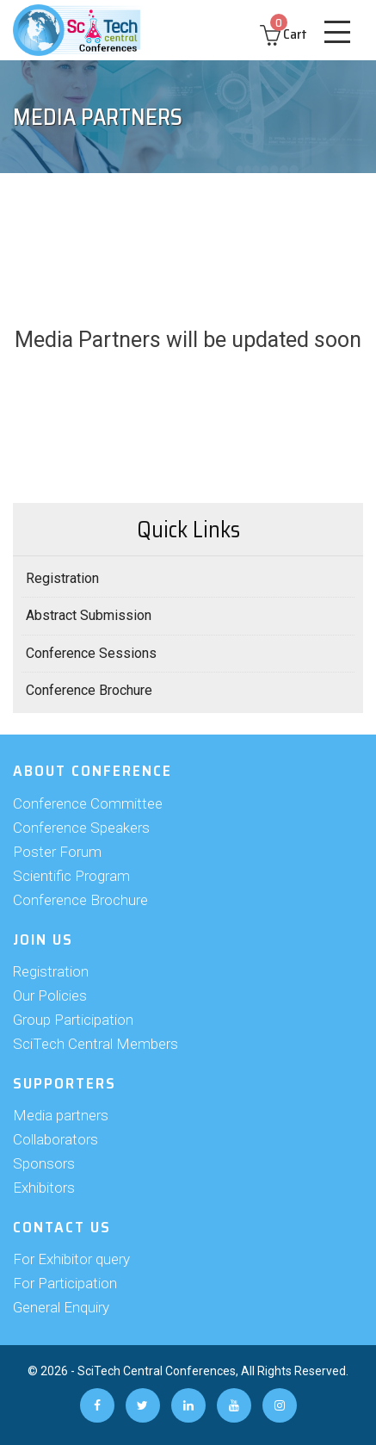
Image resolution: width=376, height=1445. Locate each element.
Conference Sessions (91, 653)
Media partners (60, 1115)
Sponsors (44, 1163)
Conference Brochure (89, 690)
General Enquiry (61, 1307)
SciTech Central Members (95, 1043)
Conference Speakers (81, 827)
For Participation (65, 1283)
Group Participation (73, 1019)
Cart (283, 34)
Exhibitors (44, 1187)
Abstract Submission (88, 615)
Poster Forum (57, 851)
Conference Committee (88, 803)
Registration (62, 578)
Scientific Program (71, 875)
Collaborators (55, 1139)
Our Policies (50, 995)
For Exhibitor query (71, 1259)
